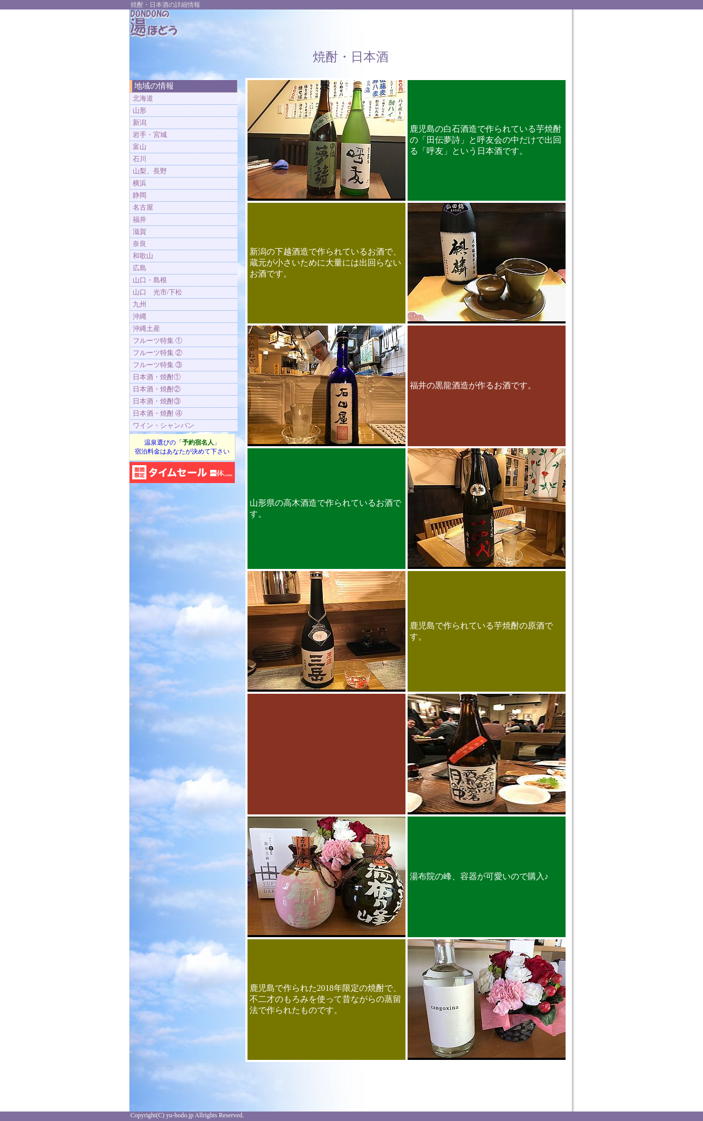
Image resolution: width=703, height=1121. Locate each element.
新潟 (139, 122)
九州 (139, 304)
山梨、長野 (150, 171)
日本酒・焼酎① (157, 377)
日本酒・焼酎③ (157, 401)
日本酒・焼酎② (157, 389)
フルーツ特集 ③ (157, 365)
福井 (139, 219)
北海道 (143, 98)
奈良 (139, 244)
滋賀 (139, 231)
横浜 (139, 183)
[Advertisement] (442, 25)
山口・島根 (150, 280)
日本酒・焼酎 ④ (157, 413)
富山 (139, 147)
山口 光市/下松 (158, 292)
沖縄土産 (146, 328)
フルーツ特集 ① (157, 341)
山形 (139, 110)
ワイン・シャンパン (163, 425)
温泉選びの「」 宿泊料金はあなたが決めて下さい (182, 447)
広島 (139, 268)
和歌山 (143, 256)
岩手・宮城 (150, 135)
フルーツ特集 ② (157, 353)
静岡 (139, 195)
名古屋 (143, 207)
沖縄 (139, 316)
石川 (139, 159)
